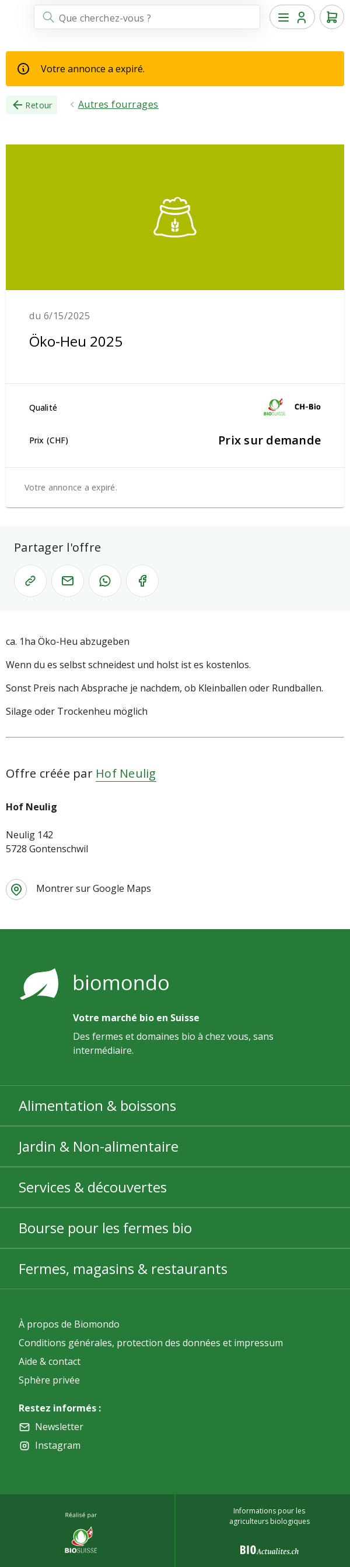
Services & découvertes (93, 1187)
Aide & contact (49, 1361)
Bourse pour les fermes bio (105, 1227)
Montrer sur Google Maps (93, 888)
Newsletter (59, 1426)
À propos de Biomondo (69, 1324)
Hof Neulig (126, 773)
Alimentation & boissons (97, 1105)
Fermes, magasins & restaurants (123, 1268)
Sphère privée (49, 1380)
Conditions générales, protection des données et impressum (151, 1342)
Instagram (57, 1445)
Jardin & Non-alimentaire (98, 1146)
